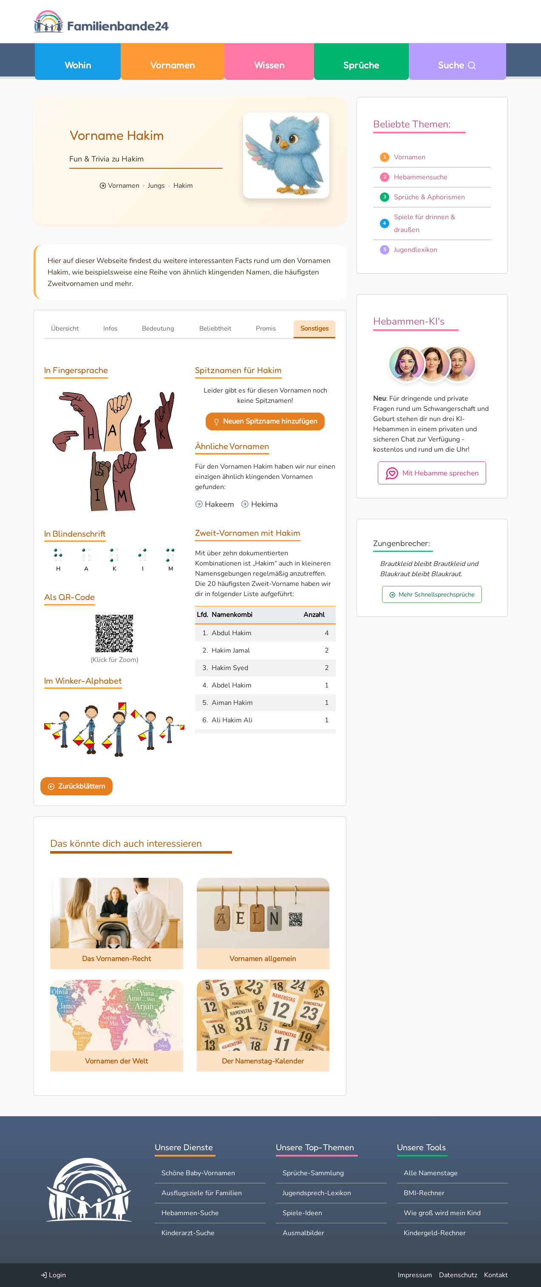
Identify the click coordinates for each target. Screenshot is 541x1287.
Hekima (263, 504)
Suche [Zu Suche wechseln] (457, 65)
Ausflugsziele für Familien (201, 1193)
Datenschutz (458, 1275)
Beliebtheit (215, 328)
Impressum (415, 1275)
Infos (110, 328)
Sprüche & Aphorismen (429, 197)
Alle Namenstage (431, 1173)
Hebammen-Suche (190, 1213)
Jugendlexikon (415, 250)
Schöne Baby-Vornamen (198, 1173)
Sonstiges (314, 328)
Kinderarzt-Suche (188, 1233)
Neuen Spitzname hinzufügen (265, 421)
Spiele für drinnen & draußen (424, 223)
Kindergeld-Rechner (435, 1233)
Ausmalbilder (303, 1233)
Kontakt (496, 1275)
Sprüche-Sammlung (313, 1173)
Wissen (269, 65)
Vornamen (172, 65)
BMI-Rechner (424, 1193)
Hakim (183, 185)
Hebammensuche (421, 177)
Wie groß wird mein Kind (442, 1213)
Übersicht (65, 328)
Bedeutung (158, 328)
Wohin (78, 65)
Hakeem (218, 504)
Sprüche (361, 65)
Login (53, 1275)
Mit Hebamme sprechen (432, 473)
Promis (266, 328)
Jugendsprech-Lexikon (317, 1193)
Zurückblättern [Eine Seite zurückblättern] (76, 786)
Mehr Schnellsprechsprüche (432, 594)
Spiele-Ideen (302, 1213)
